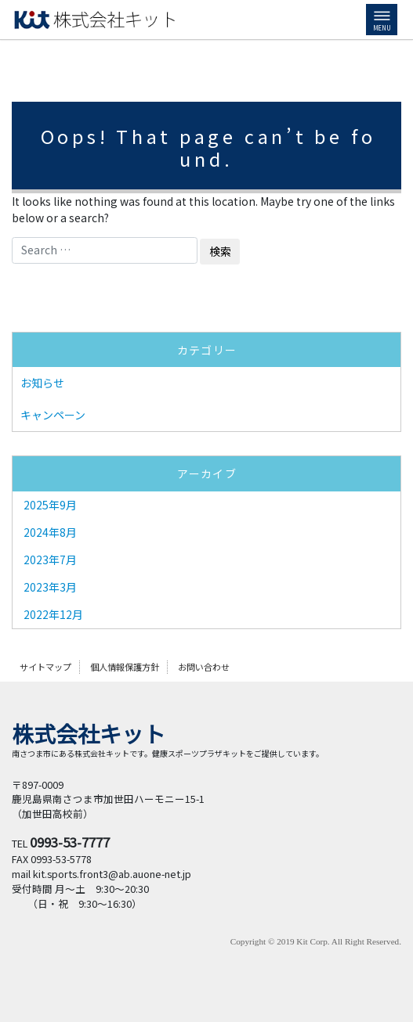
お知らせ (42, 382)
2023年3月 (50, 587)
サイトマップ (45, 666)
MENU (381, 22)
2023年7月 (50, 559)
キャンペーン (52, 415)
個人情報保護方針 (124, 666)
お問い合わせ (204, 666)
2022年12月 (53, 614)
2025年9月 (50, 505)
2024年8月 (50, 532)
